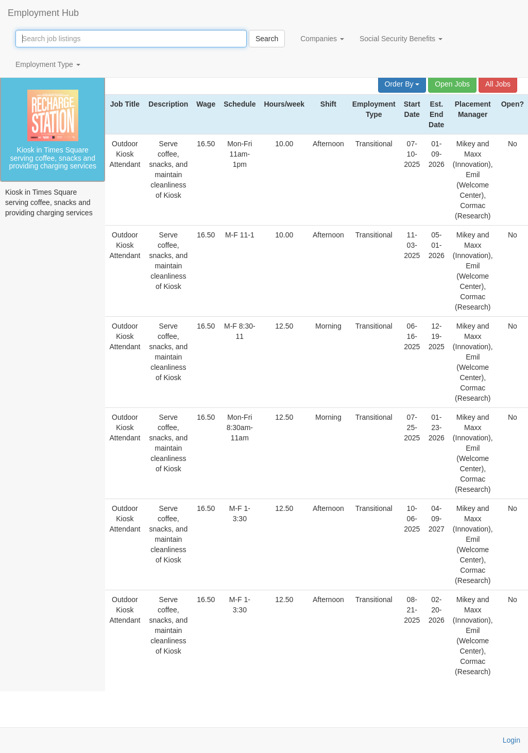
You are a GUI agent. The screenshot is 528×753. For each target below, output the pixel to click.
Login (511, 740)
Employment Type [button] (47, 64)
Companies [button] (322, 39)
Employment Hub (43, 13)
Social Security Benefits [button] (401, 39)
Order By (402, 84)
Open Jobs (452, 84)
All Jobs (497, 84)
